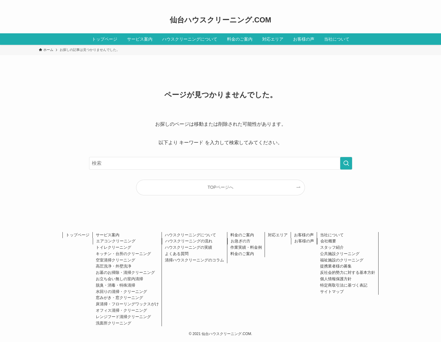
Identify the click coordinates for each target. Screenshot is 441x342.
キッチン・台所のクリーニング (123, 253)
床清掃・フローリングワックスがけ (127, 304)
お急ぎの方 (240, 241)
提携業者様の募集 (336, 266)
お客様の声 (304, 235)
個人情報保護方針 (336, 279)
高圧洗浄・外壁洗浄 (113, 266)
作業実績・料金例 (246, 247)
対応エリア (278, 235)
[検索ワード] (220, 163)
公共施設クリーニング (339, 253)
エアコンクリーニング (115, 241)
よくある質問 (177, 253)
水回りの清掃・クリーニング (121, 291)
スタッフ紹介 (332, 247)
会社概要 (328, 241)
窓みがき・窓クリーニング (119, 297)
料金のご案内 (242, 235)
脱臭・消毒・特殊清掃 (115, 285)
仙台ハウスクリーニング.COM (220, 20)
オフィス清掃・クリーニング (121, 310)
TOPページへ (220, 187)
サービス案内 (107, 235)
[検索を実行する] (346, 163)
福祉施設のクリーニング (341, 260)
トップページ (77, 235)
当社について (332, 235)
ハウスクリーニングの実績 (188, 247)
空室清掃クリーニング (115, 260)
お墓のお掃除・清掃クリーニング (125, 272)
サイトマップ (332, 291)
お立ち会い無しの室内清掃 (119, 279)
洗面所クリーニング (113, 323)
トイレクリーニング (113, 247)
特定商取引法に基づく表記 (343, 285)
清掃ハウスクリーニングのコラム (194, 260)
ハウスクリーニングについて (190, 235)
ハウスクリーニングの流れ (188, 241)
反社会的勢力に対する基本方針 (347, 272)
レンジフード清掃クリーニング (123, 316)
